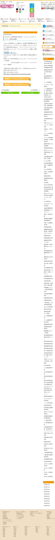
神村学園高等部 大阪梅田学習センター (48, 248)
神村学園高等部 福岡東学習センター (48, 73)
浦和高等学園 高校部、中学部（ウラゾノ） (48, 267)
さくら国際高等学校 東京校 (48, 316)
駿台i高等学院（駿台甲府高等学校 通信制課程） (48, 184)
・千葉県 (14, 526)
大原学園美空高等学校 (48, 115)
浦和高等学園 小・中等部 (47, 308)
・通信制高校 (4, 508)
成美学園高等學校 (48, 343)
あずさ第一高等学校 (48, 259)
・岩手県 (3, 527)
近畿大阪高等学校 (48, 143)
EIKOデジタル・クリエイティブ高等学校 (48, 120)
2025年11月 (47, 482)
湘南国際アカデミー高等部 (48, 327)
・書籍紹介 (48, 511)
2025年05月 (47, 496)
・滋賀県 (47, 527)
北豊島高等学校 (47, 295)
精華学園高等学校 (48, 339)
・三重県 (36, 527)
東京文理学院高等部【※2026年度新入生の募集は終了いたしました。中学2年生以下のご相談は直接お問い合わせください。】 (48, 382)
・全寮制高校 (4, 519)
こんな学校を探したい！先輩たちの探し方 (32, 15)
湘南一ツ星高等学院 (48, 210)
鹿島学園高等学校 (48, 293)
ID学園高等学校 (47, 222)
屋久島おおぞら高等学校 (48, 444)
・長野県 (25, 530)
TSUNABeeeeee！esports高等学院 (48, 57)
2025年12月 (47, 480)
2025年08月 (47, 489)
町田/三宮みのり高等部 (48, 429)
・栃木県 (14, 530)
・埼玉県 (14, 527)
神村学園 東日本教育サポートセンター (48, 241)
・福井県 (25, 527)
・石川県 (25, 526)
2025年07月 (47, 491)
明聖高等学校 (47, 437)
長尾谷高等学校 (47, 400)
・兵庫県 (47, 526)
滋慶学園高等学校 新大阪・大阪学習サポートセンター (49, 226)
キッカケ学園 (47, 156)
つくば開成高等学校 (48, 364)
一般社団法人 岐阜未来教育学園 (48, 299)
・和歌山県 (48, 530)
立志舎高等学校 (47, 457)
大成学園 (46, 178)
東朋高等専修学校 (48, 391)
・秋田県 (3, 526)
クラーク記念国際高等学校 (48, 129)
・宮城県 (3, 530)
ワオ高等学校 (47, 197)
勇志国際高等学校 (48, 454)
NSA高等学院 (47, 276)
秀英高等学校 (47, 171)
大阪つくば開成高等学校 (48, 219)
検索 (53, 42)
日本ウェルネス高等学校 (48, 408)
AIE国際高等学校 (48, 271)
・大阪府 (47, 523)
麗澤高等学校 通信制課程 (48, 140)
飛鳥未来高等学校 (48, 256)
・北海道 (3, 523)
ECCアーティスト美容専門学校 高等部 (48, 147)
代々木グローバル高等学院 (48, 200)
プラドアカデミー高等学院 (48, 395)
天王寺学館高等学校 (48, 368)
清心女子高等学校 (48, 180)
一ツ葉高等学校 (47, 415)
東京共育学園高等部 (48, 372)
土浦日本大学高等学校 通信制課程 (48, 100)
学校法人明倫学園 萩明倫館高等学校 (49, 62)
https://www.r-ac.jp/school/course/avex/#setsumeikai (16, 69)
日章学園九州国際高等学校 (48, 404)
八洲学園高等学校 (48, 448)
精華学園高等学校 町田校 (49, 174)
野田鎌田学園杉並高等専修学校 (48, 412)
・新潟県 (25, 523)
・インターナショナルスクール (7, 516)
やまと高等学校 (47, 164)
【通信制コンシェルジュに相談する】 (36, 508)
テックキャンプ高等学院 (48, 81)
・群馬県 (14, 531)
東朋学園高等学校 (49, 233)
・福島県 (3, 531)
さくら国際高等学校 (48, 312)
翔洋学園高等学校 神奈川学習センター (48, 332)
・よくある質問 (48, 508)
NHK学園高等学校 (48, 274)
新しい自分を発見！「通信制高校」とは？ (5, 15)
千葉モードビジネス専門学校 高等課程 (48, 356)
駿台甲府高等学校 (48, 336)
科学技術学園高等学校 (48, 290)
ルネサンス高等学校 (48, 464)
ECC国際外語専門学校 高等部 (48, 153)
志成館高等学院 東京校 (48, 323)
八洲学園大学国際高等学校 (48, 451)
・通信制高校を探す (19, 508)
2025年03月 (47, 501)
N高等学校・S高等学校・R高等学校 (48, 279)
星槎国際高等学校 (48, 341)
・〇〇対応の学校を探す (20, 512)
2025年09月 (47, 487)
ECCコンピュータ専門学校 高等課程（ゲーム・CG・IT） (48, 191)
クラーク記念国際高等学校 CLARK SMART (48, 135)
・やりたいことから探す (20, 511)
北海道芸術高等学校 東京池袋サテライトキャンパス (48, 424)
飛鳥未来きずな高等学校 (48, 253)
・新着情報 (48, 512)
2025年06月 (47, 494)
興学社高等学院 (47, 304)
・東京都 (14, 523)
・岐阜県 (36, 526)
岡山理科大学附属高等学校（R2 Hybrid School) (48, 90)
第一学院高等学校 (48, 346)
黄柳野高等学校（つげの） (47, 236)
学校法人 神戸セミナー (48, 125)
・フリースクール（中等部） (7, 515)
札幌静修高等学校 (48, 107)
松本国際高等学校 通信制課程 (48, 95)
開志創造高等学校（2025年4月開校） (48, 67)
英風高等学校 (47, 231)
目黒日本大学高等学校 (48, 440)
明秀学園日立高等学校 (48, 433)
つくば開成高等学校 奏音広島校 (48, 85)
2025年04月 (47, 498)
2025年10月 (47, 484)
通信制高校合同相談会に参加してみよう (41, 15)
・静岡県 (36, 523)
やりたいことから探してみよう (23, 15)
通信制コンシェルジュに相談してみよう (50, 15)
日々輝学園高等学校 (48, 419)
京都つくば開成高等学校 (48, 168)
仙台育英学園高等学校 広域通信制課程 (48, 160)
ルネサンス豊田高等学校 (48, 468)
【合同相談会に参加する (34, 507)
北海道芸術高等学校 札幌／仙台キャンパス (48, 350)
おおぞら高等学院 (48, 302)
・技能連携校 (4, 511)
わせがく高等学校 (48, 472)
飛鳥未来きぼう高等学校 (48, 110)
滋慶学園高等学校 (48, 319)
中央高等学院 (47, 360)
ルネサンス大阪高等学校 (48, 460)
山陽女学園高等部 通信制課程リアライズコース (49, 205)
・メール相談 (32, 511)
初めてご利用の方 (45, 2)
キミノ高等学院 (47, 77)
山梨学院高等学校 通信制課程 (49, 104)
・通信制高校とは (49, 507)
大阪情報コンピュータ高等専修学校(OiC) (48, 284)
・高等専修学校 (4, 512)
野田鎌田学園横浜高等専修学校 (48, 215)
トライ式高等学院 (48, 398)
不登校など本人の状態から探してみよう (14, 15)
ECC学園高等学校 (48, 263)
